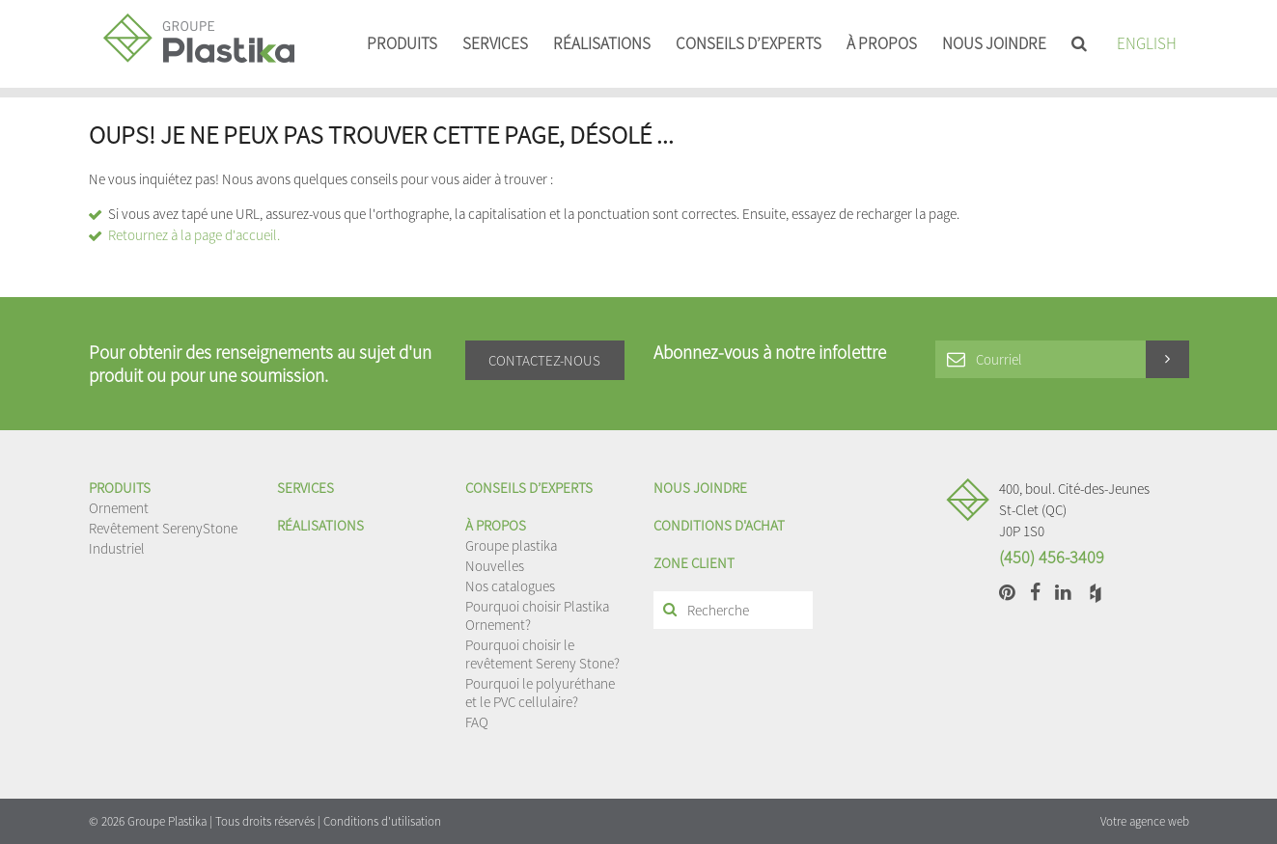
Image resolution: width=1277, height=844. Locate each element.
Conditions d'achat (719, 525)
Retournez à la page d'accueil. (194, 235)
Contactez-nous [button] (544, 360)
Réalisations (602, 43)
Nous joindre (994, 43)
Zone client (694, 563)
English (1147, 43)
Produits (402, 43)
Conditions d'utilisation (382, 821)
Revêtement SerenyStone (163, 528)
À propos (882, 43)
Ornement (119, 508)
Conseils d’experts (748, 43)
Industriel (117, 548)
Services (495, 43)
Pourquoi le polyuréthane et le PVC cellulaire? (540, 692)
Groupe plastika (511, 545)
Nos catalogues (510, 586)
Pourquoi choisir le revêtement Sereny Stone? (542, 654)
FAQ (476, 722)
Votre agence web (1144, 821)
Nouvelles (494, 566)
